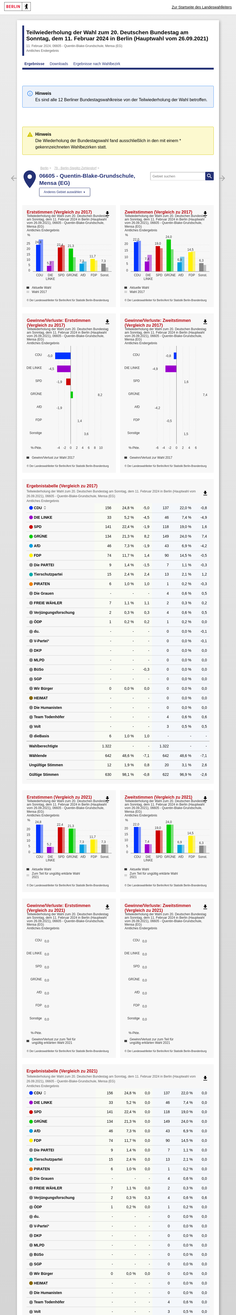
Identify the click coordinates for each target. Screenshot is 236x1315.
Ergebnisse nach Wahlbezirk (96, 64)
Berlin (44, 168)
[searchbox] (182, 176)
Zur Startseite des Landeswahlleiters (202, 7)
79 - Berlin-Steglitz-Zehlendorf (75, 168)
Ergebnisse (34, 64)
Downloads (59, 64)
